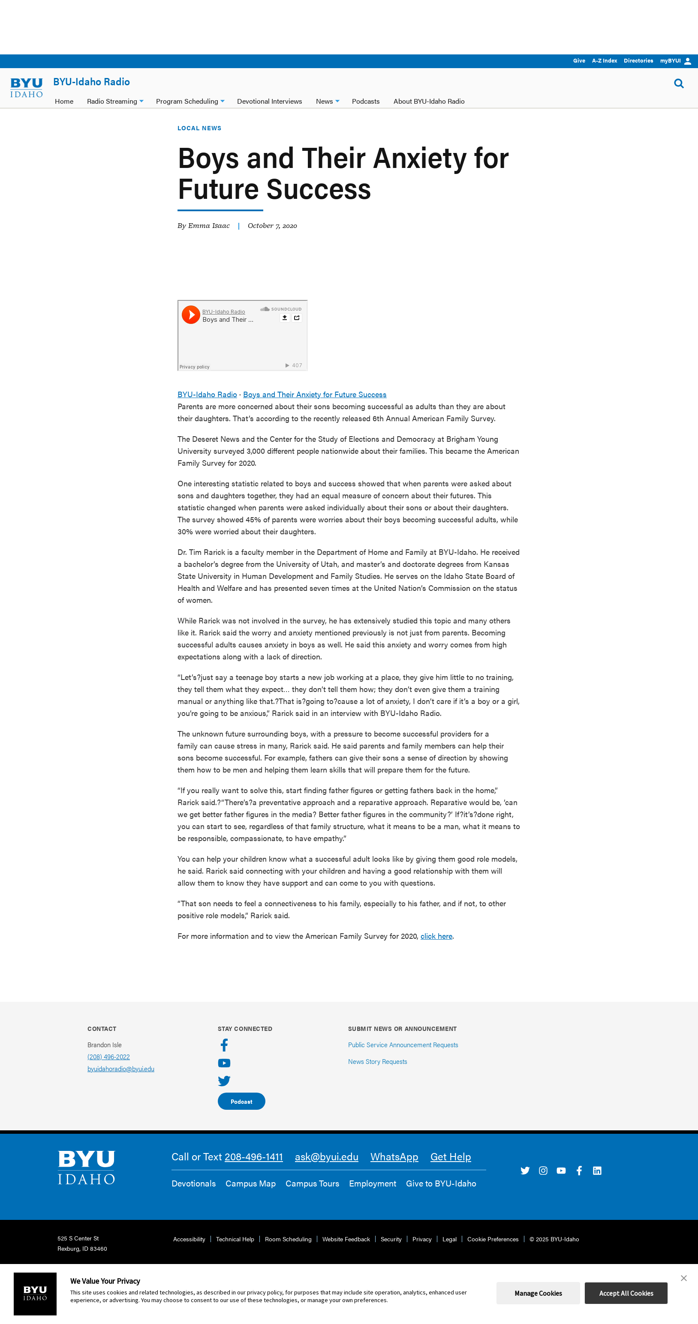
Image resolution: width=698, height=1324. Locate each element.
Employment (372, 1194)
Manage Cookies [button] (538, 1293)
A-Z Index (604, 60)
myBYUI (675, 60)
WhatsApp (394, 1167)
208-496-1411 (254, 1167)
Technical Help (235, 1250)
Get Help (450, 1167)
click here (436, 946)
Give (579, 60)
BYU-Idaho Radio (91, 81)
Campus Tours (312, 1194)
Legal (449, 1250)
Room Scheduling (288, 1250)
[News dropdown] (337, 100)
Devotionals (193, 1194)
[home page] (26, 87)
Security (391, 1250)
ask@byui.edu (326, 1167)
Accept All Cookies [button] (626, 1293)
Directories (638, 60)
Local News (200, 139)
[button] (683, 1278)
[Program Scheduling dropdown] (222, 100)
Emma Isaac (209, 236)
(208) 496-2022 (108, 1067)
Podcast (242, 1112)
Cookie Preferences (493, 1250)
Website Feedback (346, 1250)
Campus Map (251, 1194)
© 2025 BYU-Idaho (554, 1250)
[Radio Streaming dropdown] (141, 100)
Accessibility (189, 1250)
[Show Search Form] (679, 83)
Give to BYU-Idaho (441, 1194)
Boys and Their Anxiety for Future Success (315, 405)
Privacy (422, 1250)
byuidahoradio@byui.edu (120, 1079)
